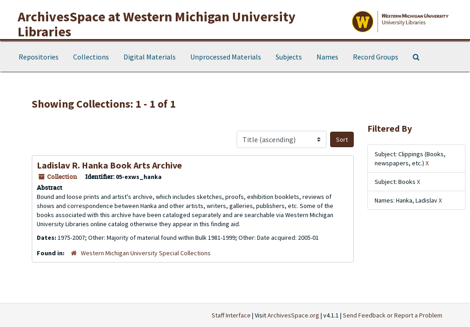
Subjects (289, 56)
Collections (91, 56)
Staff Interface (231, 315)
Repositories (39, 56)
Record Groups (375, 56)
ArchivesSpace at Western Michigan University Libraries (157, 24)
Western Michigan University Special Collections (146, 253)
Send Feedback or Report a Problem (392, 315)
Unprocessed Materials (225, 56)
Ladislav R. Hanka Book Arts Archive (109, 165)
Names (327, 56)
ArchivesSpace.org (293, 315)
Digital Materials (150, 56)
